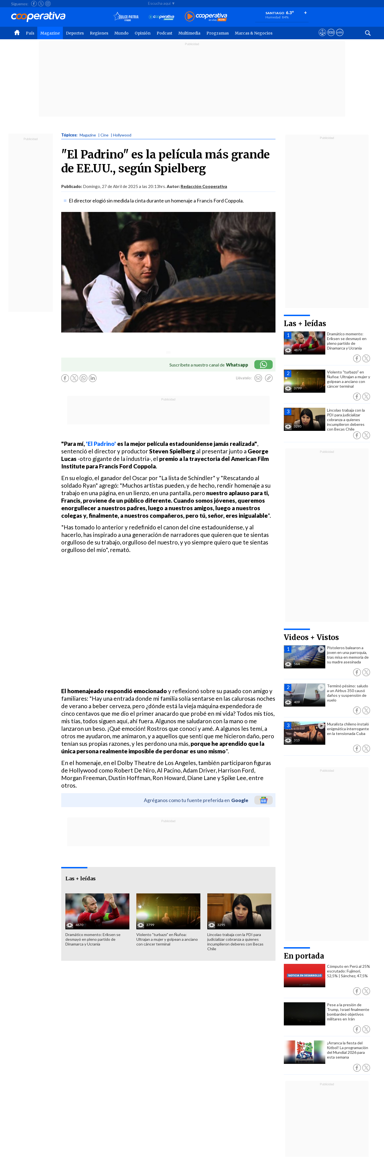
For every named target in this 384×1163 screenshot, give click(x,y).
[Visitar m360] (331, 37)
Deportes (75, 33)
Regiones (99, 33)
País (30, 33)
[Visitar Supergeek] (339, 37)
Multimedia (189, 33)
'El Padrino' (101, 443)
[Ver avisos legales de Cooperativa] (322, 37)
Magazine (50, 33)
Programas (217, 33)
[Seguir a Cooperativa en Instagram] (48, 3)
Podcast (164, 33)
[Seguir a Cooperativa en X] (41, 3)
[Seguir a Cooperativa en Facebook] (34, 3)
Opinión (143, 33)
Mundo (121, 33)
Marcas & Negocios (253, 33)
